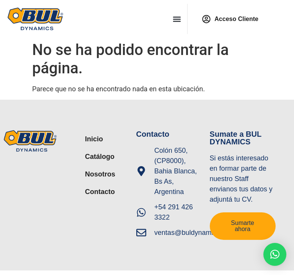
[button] (177, 19)
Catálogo (99, 156)
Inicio (94, 139)
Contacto (100, 192)
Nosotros (100, 174)
